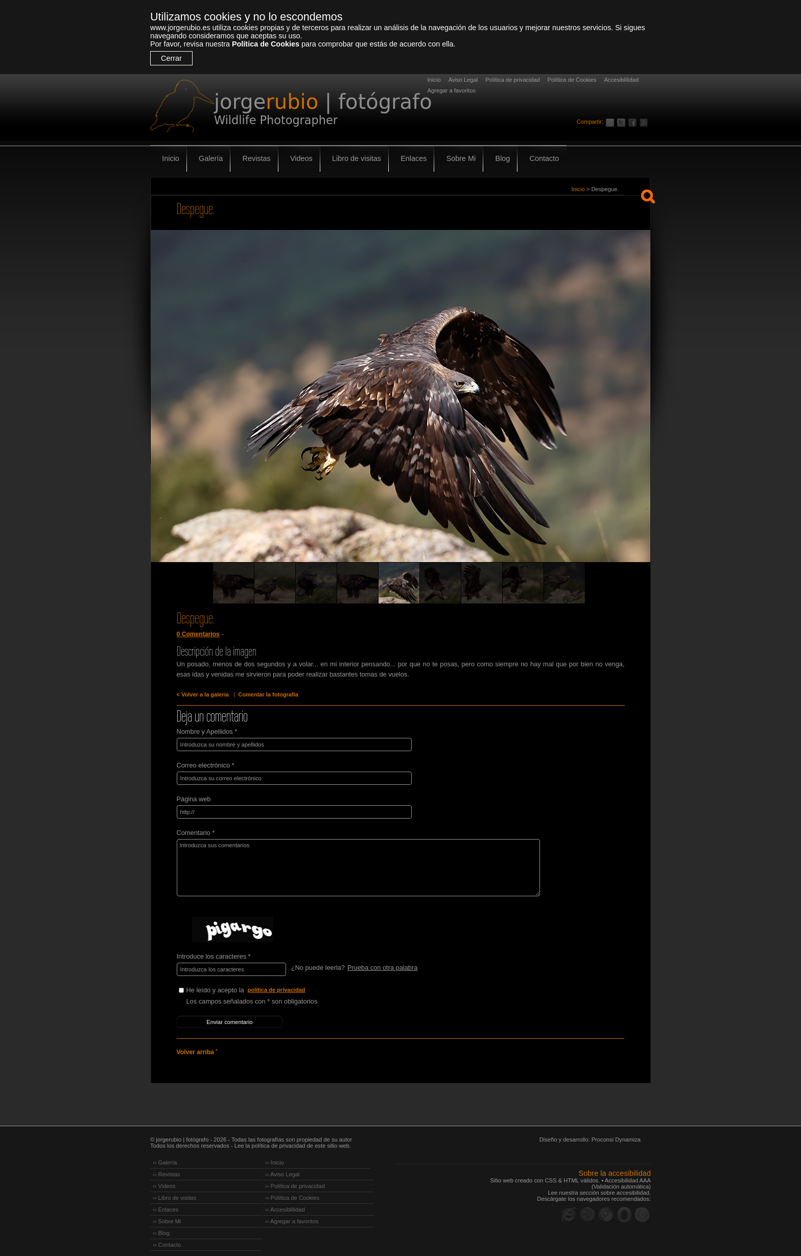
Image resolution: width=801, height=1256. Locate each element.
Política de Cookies (265, 44)
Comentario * (196, 828)
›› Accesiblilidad (285, 1201)
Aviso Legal (463, 80)
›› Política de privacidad (295, 1178)
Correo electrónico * (205, 763)
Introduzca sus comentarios (346, 863)
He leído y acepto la (263, 985)
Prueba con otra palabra (381, 963)
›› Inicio (274, 1154)
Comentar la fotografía (261, 694)
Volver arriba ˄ (196, 1044)
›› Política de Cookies (292, 1190)
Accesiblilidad (621, 80)
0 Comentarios (197, 634)
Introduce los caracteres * (214, 952)
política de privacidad (278, 985)
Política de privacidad (512, 80)
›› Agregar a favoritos (291, 1213)
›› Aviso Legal (282, 1166)
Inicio (434, 80)
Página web (194, 796)
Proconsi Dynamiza (616, 1131)
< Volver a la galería (201, 694)
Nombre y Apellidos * (207, 730)
